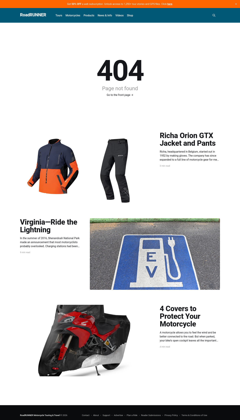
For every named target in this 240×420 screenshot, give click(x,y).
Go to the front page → (120, 95)
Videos (119, 15)
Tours (59, 15)
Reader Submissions (151, 415)
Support (106, 415)
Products (89, 15)
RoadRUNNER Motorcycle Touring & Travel (40, 415)
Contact (85, 415)
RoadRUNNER (33, 15)
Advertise (118, 415)
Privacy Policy (171, 415)
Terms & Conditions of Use (194, 415)
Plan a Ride (132, 415)
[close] (236, 4)
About (96, 415)
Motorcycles (73, 15)
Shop (130, 15)
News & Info (105, 15)
